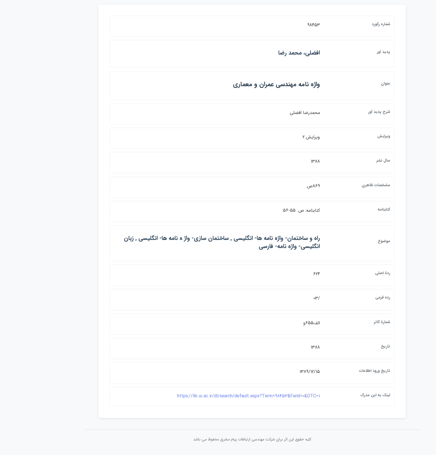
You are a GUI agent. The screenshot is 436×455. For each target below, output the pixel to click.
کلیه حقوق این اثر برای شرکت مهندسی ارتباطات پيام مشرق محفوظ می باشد (218, 441)
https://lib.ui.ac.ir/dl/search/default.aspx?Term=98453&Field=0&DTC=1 (214, 397)
